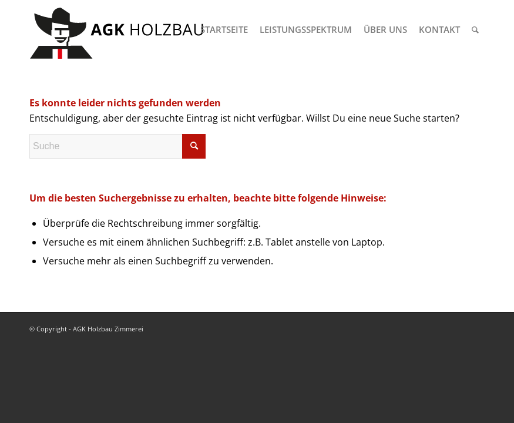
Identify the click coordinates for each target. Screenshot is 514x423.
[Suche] (475, 29)
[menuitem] (224, 29)
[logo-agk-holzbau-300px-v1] (117, 29)
